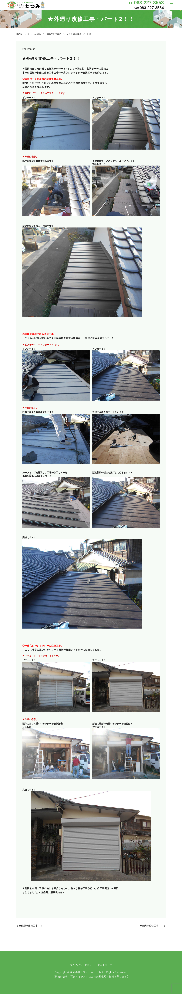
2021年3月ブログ (54, 35)
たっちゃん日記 (34, 35)
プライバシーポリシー (82, 966)
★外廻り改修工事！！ (31, 927)
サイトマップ (105, 966)
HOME (19, 35)
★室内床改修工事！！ (151, 927)
